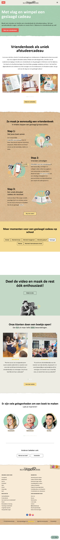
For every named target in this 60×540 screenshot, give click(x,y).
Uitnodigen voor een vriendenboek (41, 201)
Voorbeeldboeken (5, 535)
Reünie (20, 280)
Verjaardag (4, 528)
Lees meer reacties (30, 424)
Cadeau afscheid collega (36, 519)
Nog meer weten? (30, 250)
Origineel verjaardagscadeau (37, 527)
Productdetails (5, 537)
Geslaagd (52, 276)
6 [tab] (31, 475)
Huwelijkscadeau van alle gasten (38, 528)
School (7, 276)
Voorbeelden (37, 495)
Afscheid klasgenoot (28, 276)
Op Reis (49, 470)
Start (3, 2)
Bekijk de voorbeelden (30, 138)
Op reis (3, 521)
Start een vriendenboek (10, 30)
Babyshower (30, 470)
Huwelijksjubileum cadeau (36, 523)
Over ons (33, 535)
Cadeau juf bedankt (35, 525)
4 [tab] (31, 133)
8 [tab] (34, 475)
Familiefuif (4, 523)
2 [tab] (28, 133)
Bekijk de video (30, 332)
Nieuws (32, 537)
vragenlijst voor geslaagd (14, 176)
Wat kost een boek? (23, 495)
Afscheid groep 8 (42, 276)
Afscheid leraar (16, 276)
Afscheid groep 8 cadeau (36, 517)
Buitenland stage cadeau (36, 521)
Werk (3, 525)
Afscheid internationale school (33, 280)
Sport (3, 530)
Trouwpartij (11, 470)
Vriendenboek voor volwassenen (38, 530)
